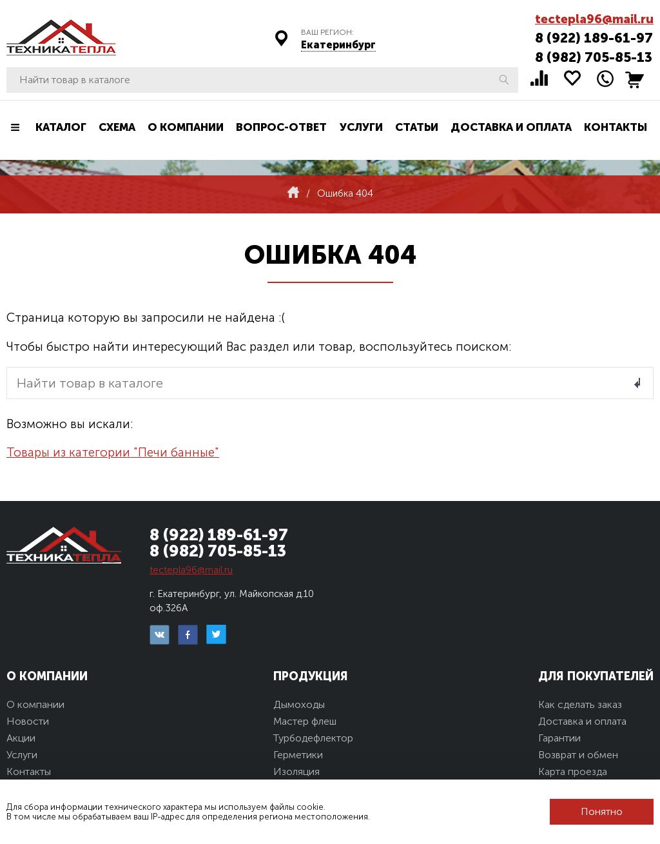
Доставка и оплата (511, 127)
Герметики (298, 755)
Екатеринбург (338, 45)
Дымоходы (299, 704)
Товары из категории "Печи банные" (112, 452)
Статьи (416, 127)
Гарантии (559, 738)
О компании (186, 127)
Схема (117, 127)
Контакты (615, 127)
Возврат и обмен (578, 755)
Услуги (361, 127)
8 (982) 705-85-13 (593, 57)
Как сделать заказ (580, 704)
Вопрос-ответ (281, 127)
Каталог (60, 127)
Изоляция (296, 771)
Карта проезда (572, 771)
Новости (27, 721)
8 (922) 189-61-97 (594, 38)
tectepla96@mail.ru (594, 19)
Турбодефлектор (313, 738)
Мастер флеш (304, 721)
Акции (20, 738)
